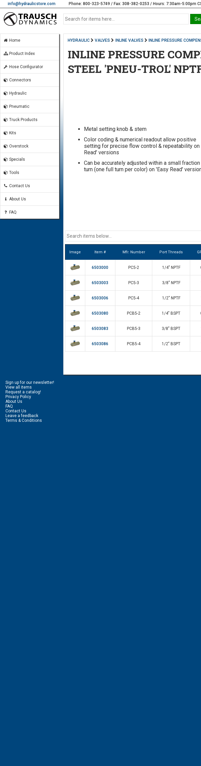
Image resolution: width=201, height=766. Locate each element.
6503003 (100, 282)
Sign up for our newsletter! (29, 382)
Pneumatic (16, 106)
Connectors (17, 80)
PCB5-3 (133, 328)
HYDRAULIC (79, 40)
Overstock (15, 146)
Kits (9, 133)
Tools (11, 172)
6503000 (100, 267)
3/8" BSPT (171, 328)
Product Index (19, 53)
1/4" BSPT (171, 313)
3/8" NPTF (171, 282)
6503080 (100, 313)
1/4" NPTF (171, 267)
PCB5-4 (133, 343)
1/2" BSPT (171, 343)
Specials (14, 159)
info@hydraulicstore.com (31, 3)
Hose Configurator (23, 66)
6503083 (100, 328)
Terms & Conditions (23, 420)
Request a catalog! (23, 392)
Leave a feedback (21, 415)
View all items (18, 387)
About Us (14, 199)
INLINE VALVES (129, 40)
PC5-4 (133, 298)
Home (11, 40)
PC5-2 (133, 267)
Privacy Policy (18, 396)
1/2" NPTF (171, 298)
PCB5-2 (133, 313)
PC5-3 (133, 282)
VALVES (102, 40)
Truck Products (20, 119)
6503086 (100, 343)
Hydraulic (15, 93)
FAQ (10, 212)
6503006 (100, 298)
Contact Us (16, 185)
